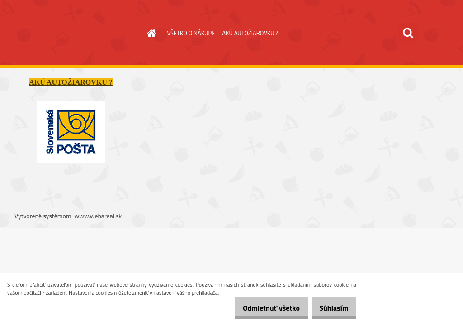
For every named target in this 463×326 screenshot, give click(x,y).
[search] (407, 33)
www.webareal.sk (98, 216)
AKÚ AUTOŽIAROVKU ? (250, 33)
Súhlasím (330, 307)
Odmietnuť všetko (261, 307)
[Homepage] (150, 33)
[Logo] (76, 33)
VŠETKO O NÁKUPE (191, 33)
